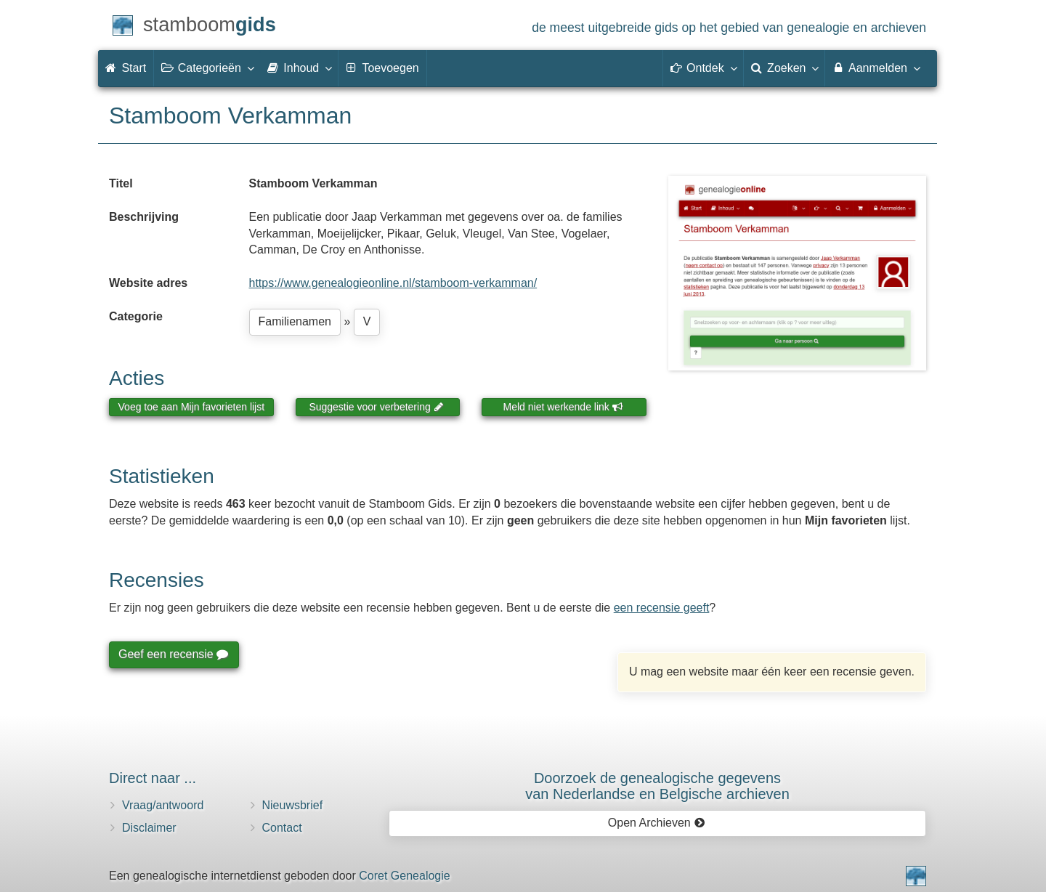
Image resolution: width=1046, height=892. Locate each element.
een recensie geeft (662, 607)
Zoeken (784, 67)
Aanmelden (875, 67)
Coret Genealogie (404, 875)
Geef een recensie (172, 654)
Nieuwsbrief (292, 805)
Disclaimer (149, 828)
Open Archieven (656, 822)
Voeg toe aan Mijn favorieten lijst (191, 407)
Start (125, 68)
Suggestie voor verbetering (376, 407)
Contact (282, 828)
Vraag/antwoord (162, 805)
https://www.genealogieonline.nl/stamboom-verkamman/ (393, 283)
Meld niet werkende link (563, 407)
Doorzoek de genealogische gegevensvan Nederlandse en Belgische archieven (657, 786)
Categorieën (207, 67)
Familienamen (295, 321)
